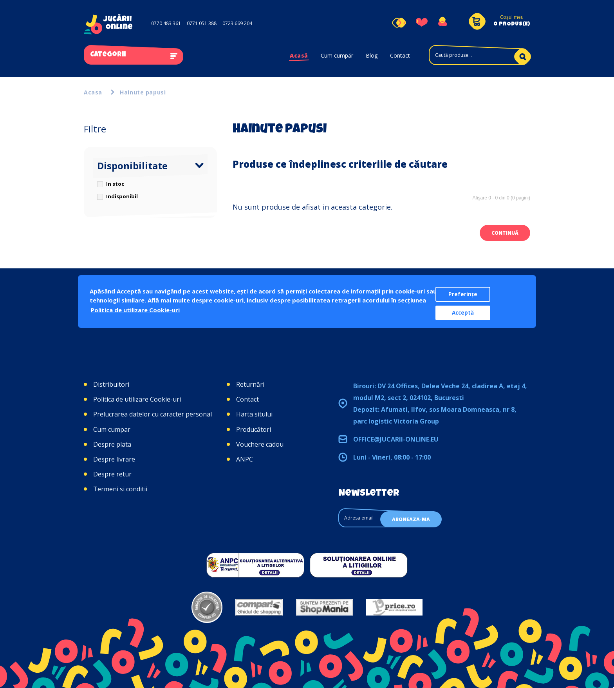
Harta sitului (254, 414)
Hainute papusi (143, 92)
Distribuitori (111, 384)
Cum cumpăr (337, 55)
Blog (371, 55)
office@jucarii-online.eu (396, 439)
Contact (400, 55)
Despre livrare (114, 459)
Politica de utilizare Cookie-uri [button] (135, 310)
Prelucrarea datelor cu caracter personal (152, 414)
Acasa (93, 92)
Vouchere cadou (260, 444)
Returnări (250, 384)
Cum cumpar (111, 429)
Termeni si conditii (120, 489)
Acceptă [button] (463, 312)
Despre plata (112, 444)
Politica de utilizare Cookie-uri (137, 399)
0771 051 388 (202, 23)
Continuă (504, 233)
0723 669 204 (237, 23)
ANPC (244, 459)
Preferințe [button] (462, 294)
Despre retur (112, 474)
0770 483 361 (166, 23)
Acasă (299, 55)
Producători (253, 429)
